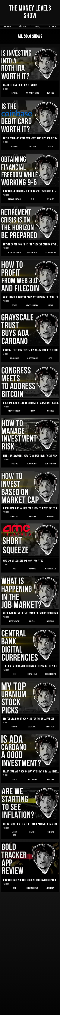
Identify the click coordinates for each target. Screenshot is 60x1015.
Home (7, 26)
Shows (22, 26)
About (52, 26)
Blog (37, 26)
